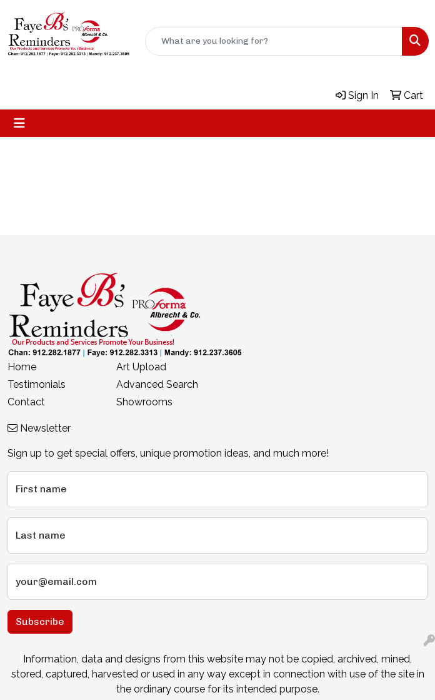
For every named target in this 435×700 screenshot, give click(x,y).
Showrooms (144, 402)
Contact (26, 402)
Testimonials (37, 384)
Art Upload (141, 367)
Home (22, 367)
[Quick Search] (273, 41)
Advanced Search (157, 384)
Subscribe (40, 621)
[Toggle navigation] (19, 123)
